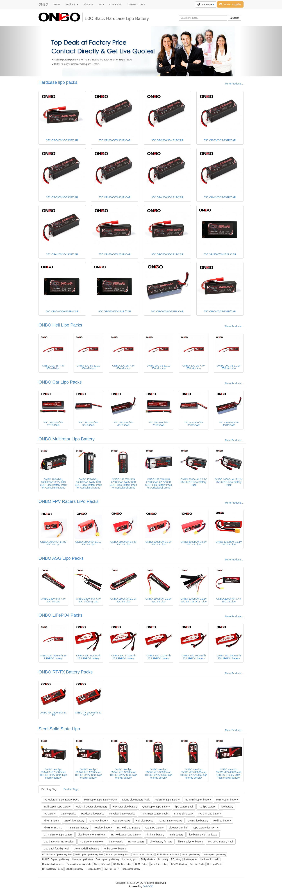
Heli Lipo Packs (144, 820)
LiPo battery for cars (161, 841)
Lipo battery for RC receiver (59, 841)
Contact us (115, 4)
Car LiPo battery (154, 827)
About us (88, 4)
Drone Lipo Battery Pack (136, 799)
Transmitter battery (77, 827)
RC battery (50, 813)
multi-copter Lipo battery (57, 806)
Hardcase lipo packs (57, 82)
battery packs (68, 813)
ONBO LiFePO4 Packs (60, 615)
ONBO (43, 4)
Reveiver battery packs (122, 813)
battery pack (116, 841)
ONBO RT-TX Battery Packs (65, 672)
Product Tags (70, 789)
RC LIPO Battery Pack (220, 841)
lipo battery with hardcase (203, 834)
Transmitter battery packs (154, 813)
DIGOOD (148, 886)
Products (71, 4)
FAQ (101, 4)
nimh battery (176, 834)
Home (56, 4)
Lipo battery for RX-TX (205, 827)
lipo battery (227, 806)
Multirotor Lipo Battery (167, 799)
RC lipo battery (207, 806)
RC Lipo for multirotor (92, 841)
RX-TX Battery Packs (170, 820)
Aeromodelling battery (86, 848)
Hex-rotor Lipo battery (125, 806)
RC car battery (136, 841)
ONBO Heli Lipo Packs (60, 325)
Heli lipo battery (222, 820)
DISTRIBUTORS (136, 4)
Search (234, 18)
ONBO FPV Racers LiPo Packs (68, 501)
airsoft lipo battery (74, 820)
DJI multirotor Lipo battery (58, 834)
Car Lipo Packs (121, 820)
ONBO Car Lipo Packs (60, 382)
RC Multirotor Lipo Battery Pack (61, 799)
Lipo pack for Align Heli (56, 848)
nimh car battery (155, 834)
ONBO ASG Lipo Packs (61, 558)
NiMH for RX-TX (53, 827)
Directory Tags (49, 789)
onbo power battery (115, 848)
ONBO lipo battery (198, 820)
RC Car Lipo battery (209, 813)
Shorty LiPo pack (183, 813)
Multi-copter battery (227, 799)
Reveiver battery (103, 827)
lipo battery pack (184, 806)
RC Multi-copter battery (198, 799)
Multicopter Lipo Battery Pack (100, 799)
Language (205, 4)
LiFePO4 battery (99, 820)
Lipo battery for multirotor (92, 834)
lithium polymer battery (190, 841)
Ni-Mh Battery (51, 820)
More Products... (234, 83)
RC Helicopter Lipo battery (126, 834)
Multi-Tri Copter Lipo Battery (91, 806)
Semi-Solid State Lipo (59, 728)
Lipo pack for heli (178, 827)
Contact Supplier (230, 4)
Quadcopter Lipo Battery (156, 806)
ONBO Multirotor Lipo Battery (66, 438)
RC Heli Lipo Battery (128, 827)
